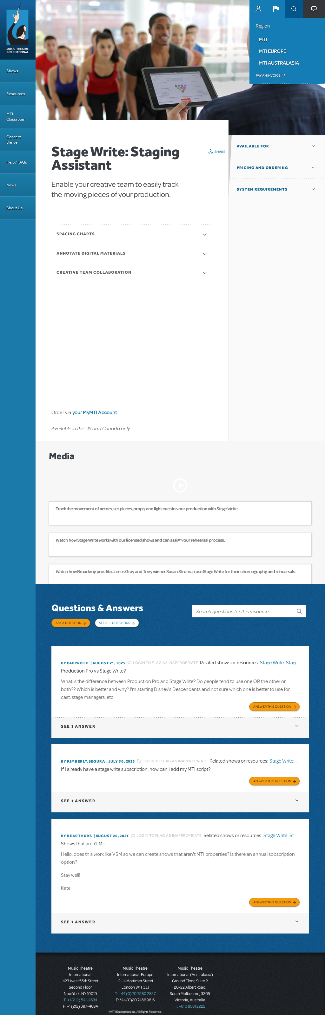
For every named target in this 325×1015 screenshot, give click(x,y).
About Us (14, 208)
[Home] (18, 30)
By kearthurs (76, 829)
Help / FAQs (16, 162)
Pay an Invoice (268, 75)
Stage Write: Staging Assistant (291, 658)
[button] (276, 9)
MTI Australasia (279, 63)
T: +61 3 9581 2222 (190, 999)
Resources (15, 93)
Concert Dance (13, 139)
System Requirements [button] (262, 189)
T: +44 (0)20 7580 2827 (135, 986)
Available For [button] (253, 146)
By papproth (75, 658)
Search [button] (294, 9)
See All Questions (114, 623)
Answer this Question (272, 701)
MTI (263, 39)
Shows (12, 71)
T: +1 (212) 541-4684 (80, 992)
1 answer (78, 720)
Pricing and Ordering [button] (262, 168)
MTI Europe (272, 51)
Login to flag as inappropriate (165, 658)
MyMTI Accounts (258, 9)
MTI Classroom (15, 116)
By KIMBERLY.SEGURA (83, 755)
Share (220, 151)
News (11, 185)
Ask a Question (68, 623)
